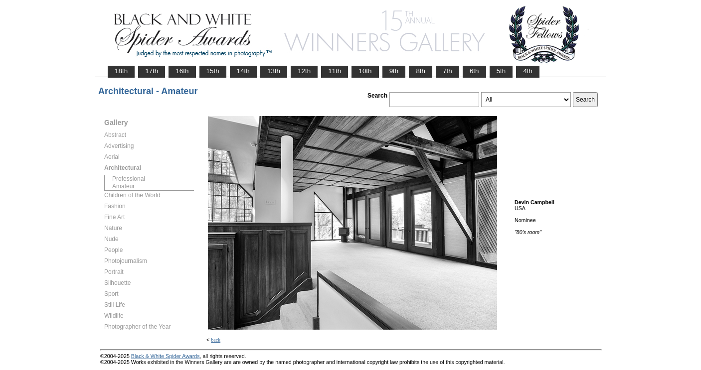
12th (304, 71)
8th (420, 71)
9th (394, 71)
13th (274, 71)
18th (121, 71)
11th (335, 71)
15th (213, 71)
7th (447, 71)
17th (152, 71)
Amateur (123, 186)
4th (528, 71)
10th (365, 71)
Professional (128, 178)
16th (182, 71)
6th (474, 71)
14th (243, 71)
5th (501, 71)
